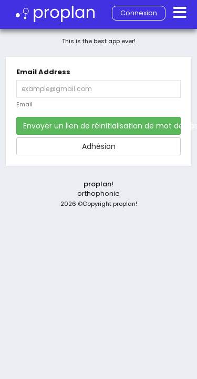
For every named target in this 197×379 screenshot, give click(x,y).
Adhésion (99, 146)
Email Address (43, 72)
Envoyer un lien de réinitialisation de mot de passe (102, 126)
